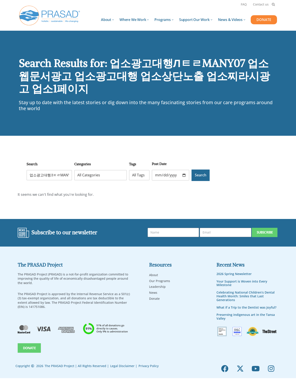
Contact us (261, 4)
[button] (113, 20)
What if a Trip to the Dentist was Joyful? (246, 307)
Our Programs (159, 281)
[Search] (273, 4)
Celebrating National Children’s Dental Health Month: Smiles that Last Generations (245, 296)
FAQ (244, 4)
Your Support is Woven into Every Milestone (241, 283)
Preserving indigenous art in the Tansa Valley (245, 317)
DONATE (263, 19)
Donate (154, 299)
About (153, 275)
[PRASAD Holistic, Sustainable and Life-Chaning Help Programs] (50, 15)
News (153, 293)
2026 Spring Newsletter (234, 274)
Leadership (157, 287)
